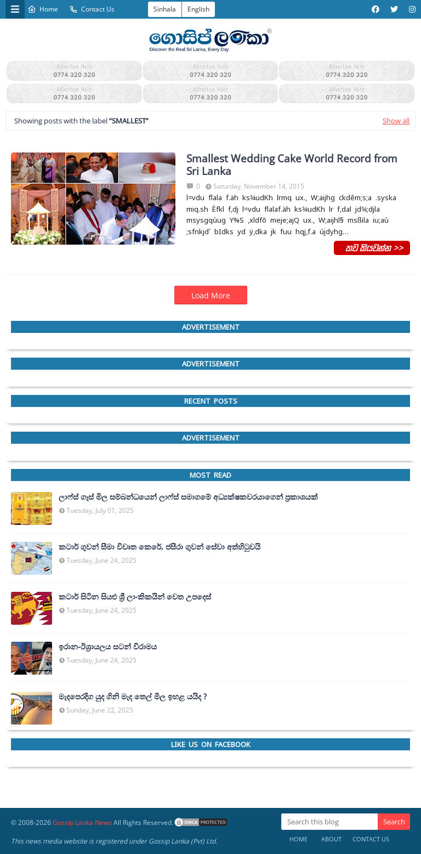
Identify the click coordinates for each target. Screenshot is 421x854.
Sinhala (164, 9)
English (198, 9)
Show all (396, 121)
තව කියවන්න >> (372, 247)
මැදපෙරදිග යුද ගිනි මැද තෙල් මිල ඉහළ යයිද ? (133, 697)
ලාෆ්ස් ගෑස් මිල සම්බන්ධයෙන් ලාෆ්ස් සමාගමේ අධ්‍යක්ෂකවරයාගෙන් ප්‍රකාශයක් (188, 497)
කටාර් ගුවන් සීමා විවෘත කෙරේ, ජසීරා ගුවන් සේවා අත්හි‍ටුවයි (159, 547)
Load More (210, 295)
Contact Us (92, 9)
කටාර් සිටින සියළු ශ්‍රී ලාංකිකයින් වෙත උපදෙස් (135, 597)
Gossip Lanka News (82, 822)
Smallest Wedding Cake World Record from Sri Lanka (291, 165)
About (331, 839)
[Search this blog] (329, 821)
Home (42, 9)
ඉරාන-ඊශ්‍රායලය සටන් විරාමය (108, 647)
